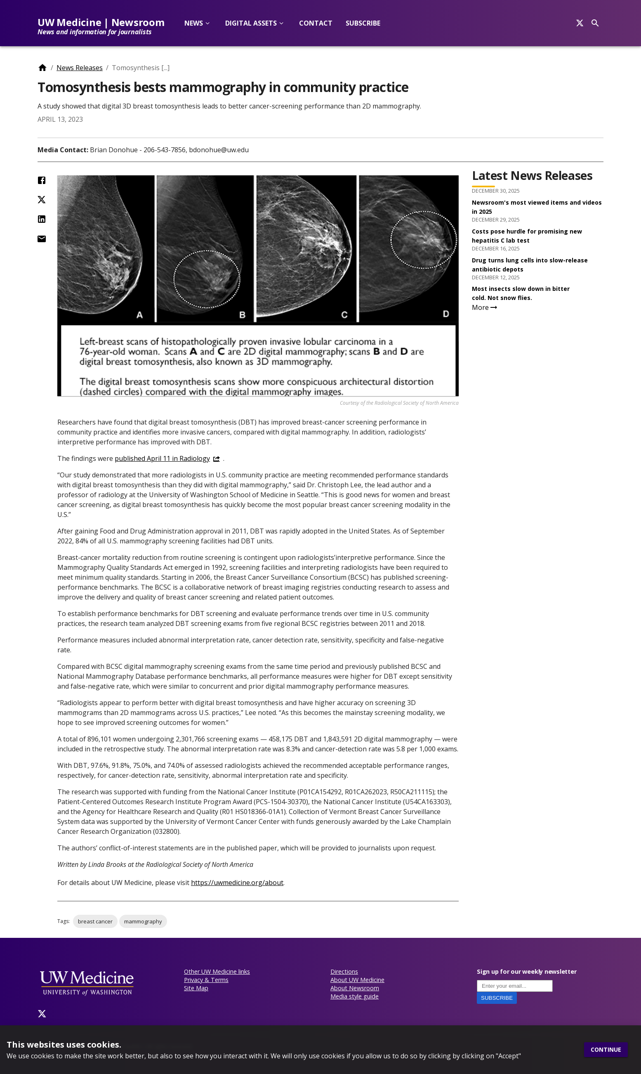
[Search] (580, 23)
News (193, 23)
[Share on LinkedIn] (41, 219)
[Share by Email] (41, 239)
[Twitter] (42, 1014)
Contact (315, 23)
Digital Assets (251, 23)
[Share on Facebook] (41, 180)
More (485, 307)
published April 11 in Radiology (162, 458)
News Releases (80, 67)
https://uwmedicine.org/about (237, 882)
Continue (606, 1049)
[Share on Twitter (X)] (41, 200)
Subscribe (363, 23)
